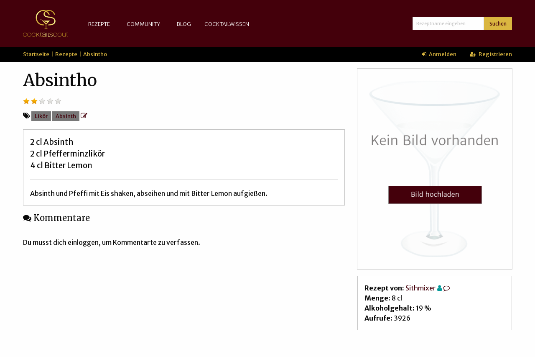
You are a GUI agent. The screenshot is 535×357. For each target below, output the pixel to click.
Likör (41, 116)
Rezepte (99, 24)
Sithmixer (420, 288)
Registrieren (491, 54)
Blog (184, 24)
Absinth (66, 116)
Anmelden (439, 54)
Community (143, 24)
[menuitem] (101, 24)
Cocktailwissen (226, 24)
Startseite (36, 54)
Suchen (498, 24)
